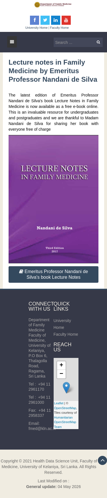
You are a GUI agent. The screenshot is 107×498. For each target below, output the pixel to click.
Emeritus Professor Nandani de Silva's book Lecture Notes (53, 274)
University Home (36, 27)
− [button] (61, 374)
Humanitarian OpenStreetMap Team (65, 422)
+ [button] (61, 365)
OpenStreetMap (65, 408)
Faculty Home (59, 27)
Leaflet (58, 403)
